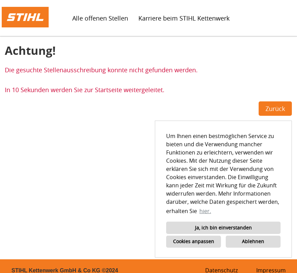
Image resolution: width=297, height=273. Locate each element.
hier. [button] (205, 211)
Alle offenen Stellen (100, 18)
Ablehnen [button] (253, 241)
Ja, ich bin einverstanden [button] (223, 227)
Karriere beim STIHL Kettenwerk (184, 18)
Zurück (275, 108)
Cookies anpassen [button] (193, 241)
